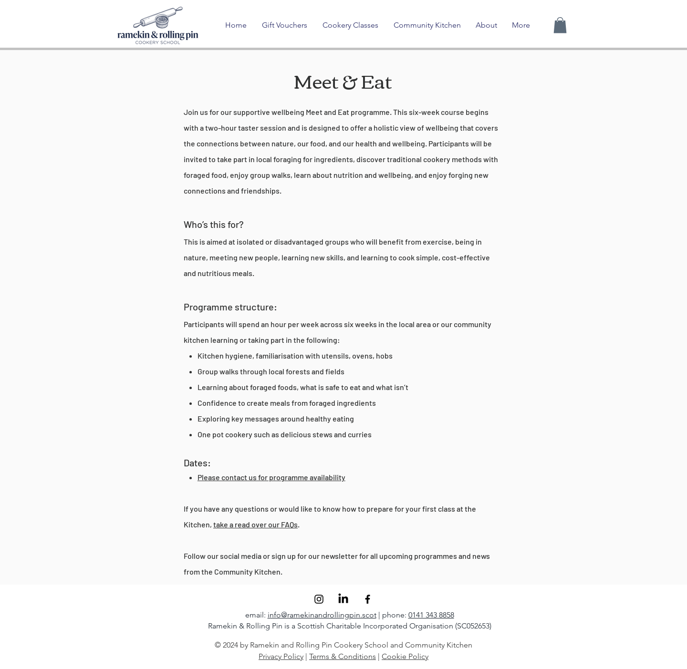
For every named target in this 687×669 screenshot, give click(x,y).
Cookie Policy (405, 656)
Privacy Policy (281, 656)
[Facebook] (368, 599)
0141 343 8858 (431, 614)
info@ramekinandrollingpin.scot (322, 614)
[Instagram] (319, 599)
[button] (560, 25)
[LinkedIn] (343, 599)
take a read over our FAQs (255, 524)
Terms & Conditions (342, 656)
